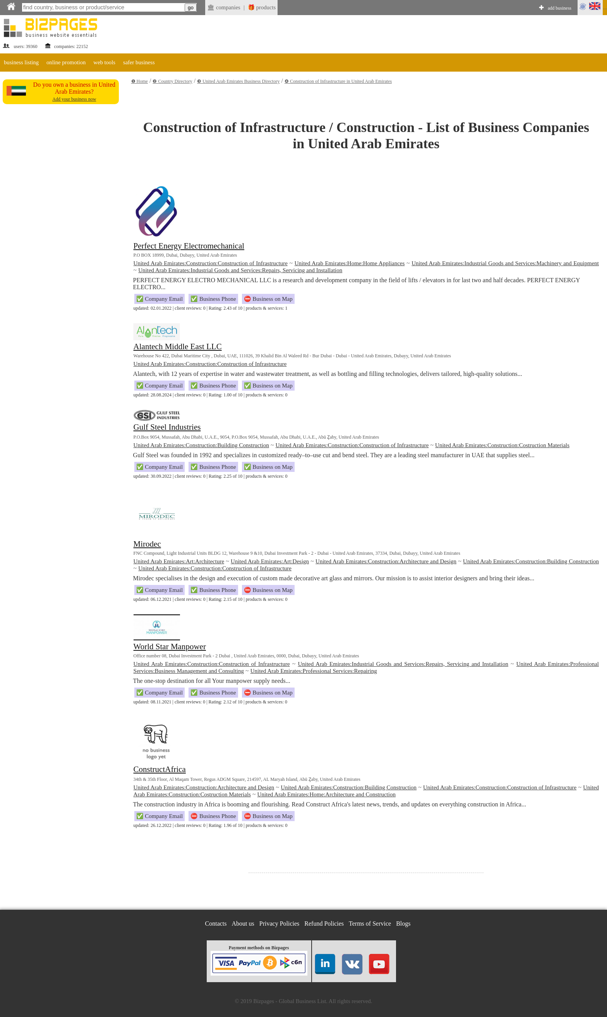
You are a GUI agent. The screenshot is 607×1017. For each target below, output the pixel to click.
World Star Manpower (170, 646)
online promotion (66, 62)
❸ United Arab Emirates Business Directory (238, 81)
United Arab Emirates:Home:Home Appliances (350, 263)
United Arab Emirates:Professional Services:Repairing (313, 671)
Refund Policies (324, 923)
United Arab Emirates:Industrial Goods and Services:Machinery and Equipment (505, 263)
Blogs (403, 923)
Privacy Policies (279, 923)
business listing (21, 62)
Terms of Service (370, 923)
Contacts (216, 923)
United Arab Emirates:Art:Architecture (179, 561)
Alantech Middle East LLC (178, 346)
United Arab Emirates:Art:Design (270, 561)
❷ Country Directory (172, 81)
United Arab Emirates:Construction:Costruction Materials (502, 445)
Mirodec (147, 544)
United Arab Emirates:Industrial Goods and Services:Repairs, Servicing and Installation (240, 270)
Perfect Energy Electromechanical (189, 245)
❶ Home (139, 81)
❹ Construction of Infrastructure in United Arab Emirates (338, 81)
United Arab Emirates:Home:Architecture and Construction (326, 794)
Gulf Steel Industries (167, 427)
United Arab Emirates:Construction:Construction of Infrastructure (211, 263)
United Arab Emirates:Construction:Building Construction (201, 445)
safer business (139, 62)
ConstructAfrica (160, 769)
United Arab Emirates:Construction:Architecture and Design (386, 561)
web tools (104, 62)
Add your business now (74, 99)
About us (243, 923)
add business (559, 8)
